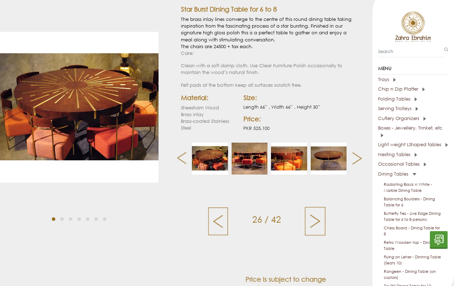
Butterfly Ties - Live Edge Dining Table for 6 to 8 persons (412, 216)
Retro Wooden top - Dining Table (409, 245)
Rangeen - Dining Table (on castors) (410, 274)
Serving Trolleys (398, 108)
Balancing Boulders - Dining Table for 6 (409, 202)
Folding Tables (397, 99)
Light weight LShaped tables (413, 145)
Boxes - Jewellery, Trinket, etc (410, 131)
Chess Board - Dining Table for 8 (412, 231)
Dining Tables (397, 174)
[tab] (413, 80)
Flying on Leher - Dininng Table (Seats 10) (412, 260)
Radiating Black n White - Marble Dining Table (408, 187)
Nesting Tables (397, 154)
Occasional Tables (402, 164)
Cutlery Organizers (402, 118)
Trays (387, 79)
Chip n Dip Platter (401, 89)
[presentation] (179, 158)
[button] (53, 212)
